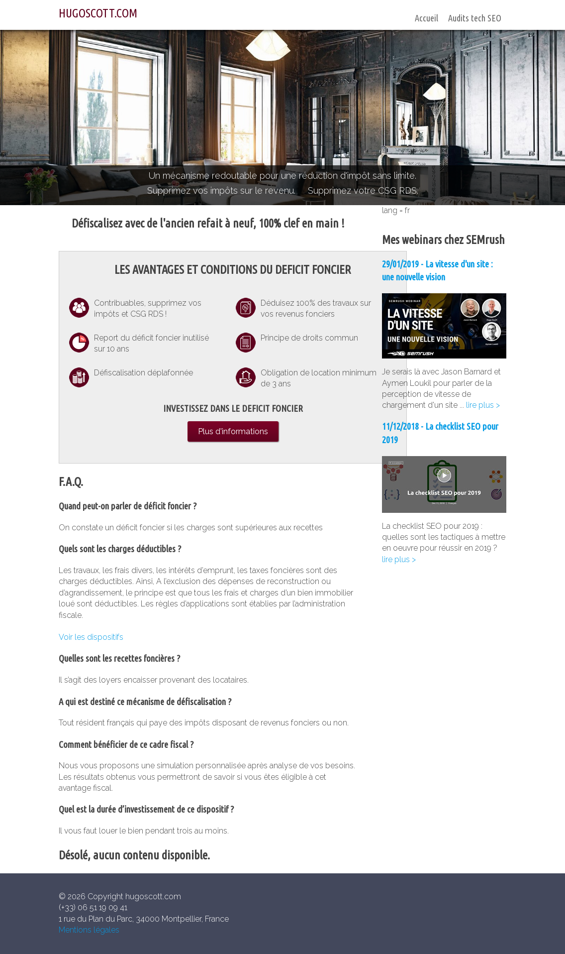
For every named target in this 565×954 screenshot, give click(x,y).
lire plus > (483, 405)
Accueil (426, 18)
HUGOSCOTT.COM (98, 13)
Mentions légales (89, 930)
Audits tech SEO (474, 18)
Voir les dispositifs (91, 637)
